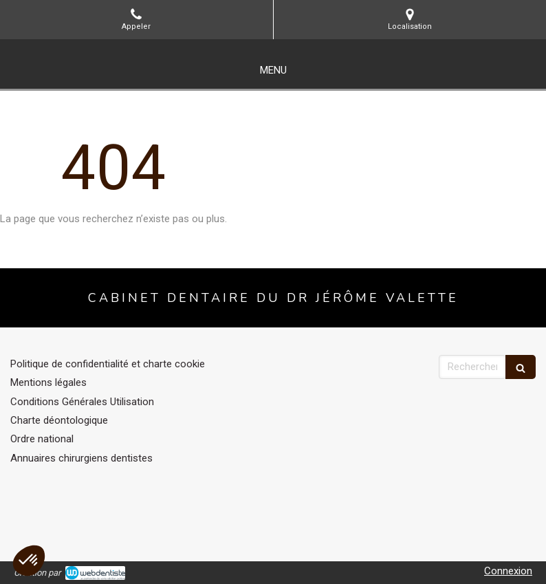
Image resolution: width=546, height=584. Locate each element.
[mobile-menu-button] (273, 70)
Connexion (508, 571)
